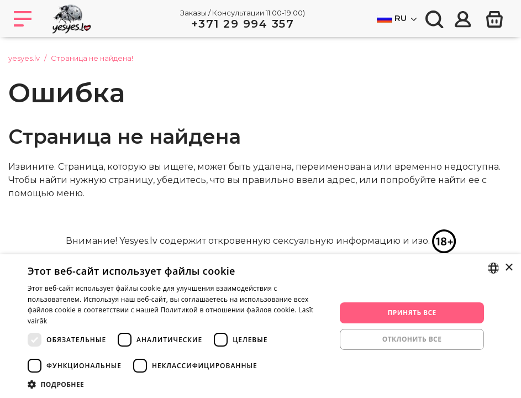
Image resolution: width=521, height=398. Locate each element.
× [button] (508, 268)
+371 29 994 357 (242, 23)
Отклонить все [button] (411, 339)
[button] (177, 384)
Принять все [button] (412, 312)
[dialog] (260, 326)
